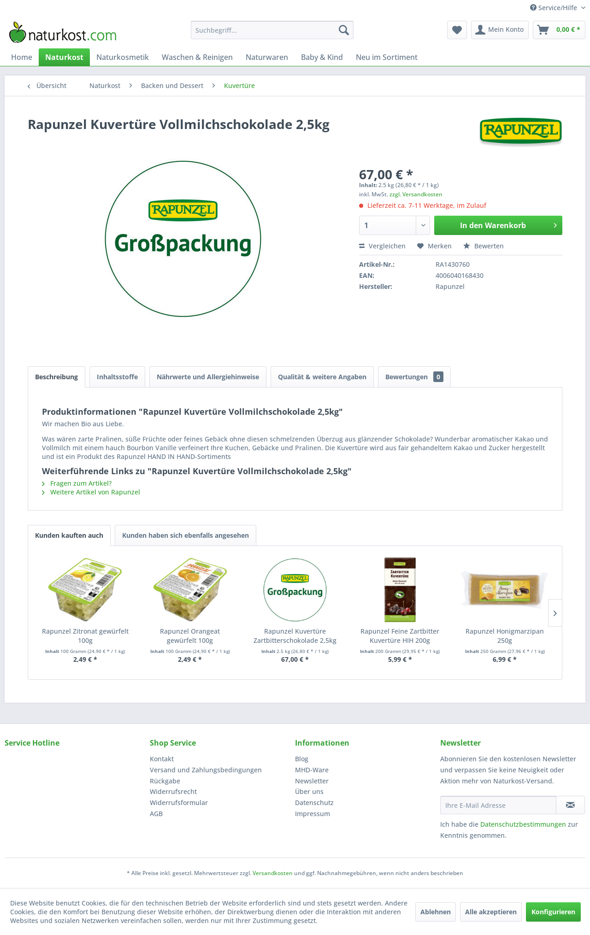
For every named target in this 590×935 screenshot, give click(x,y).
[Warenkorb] (559, 30)
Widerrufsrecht (173, 791)
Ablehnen (435, 911)
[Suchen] (344, 30)
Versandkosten (273, 873)
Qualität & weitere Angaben (322, 376)
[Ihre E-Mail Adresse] (498, 805)
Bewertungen (414, 376)
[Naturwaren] (267, 57)
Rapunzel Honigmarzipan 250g (505, 636)
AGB (156, 813)
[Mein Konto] (500, 30)
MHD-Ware (312, 769)
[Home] (22, 57)
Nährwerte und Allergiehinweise (208, 376)
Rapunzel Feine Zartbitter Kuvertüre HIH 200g (399, 636)
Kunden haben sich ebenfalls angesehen (185, 535)
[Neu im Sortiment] (386, 57)
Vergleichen (382, 245)
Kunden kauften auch (69, 535)
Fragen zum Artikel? (77, 483)
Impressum (312, 813)
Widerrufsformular (179, 802)
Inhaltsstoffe (117, 376)
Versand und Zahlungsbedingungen (206, 769)
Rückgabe (165, 780)
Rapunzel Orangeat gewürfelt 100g (190, 636)
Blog (301, 758)
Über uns (309, 791)
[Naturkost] (64, 57)
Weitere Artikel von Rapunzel (91, 492)
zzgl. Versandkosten (415, 194)
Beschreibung (56, 376)
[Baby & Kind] (322, 57)
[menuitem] (272, 30)
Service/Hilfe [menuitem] (554, 7)
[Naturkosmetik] (122, 57)
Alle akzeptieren (491, 911)
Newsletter (312, 780)
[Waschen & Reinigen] (197, 57)
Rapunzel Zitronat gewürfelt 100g (85, 636)
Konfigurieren (553, 911)
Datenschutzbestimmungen (523, 824)
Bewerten (483, 245)
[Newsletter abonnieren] (570, 805)
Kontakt (162, 758)
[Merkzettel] (457, 30)
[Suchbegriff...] (272, 30)
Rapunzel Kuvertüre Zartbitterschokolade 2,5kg (295, 636)
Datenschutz (314, 802)
